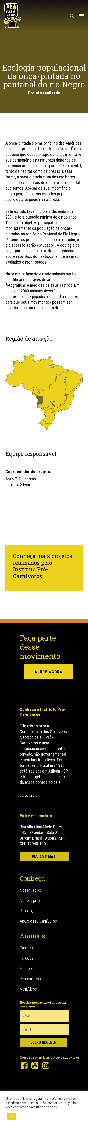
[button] (81, 15)
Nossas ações (31, 890)
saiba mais (28, 795)
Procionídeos (30, 978)
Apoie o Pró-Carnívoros (38, 921)
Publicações (29, 910)
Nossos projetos (33, 900)
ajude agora (49, 672)
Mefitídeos (28, 989)
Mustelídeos (29, 968)
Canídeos (27, 947)
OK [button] (11, 1116)
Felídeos (26, 958)
